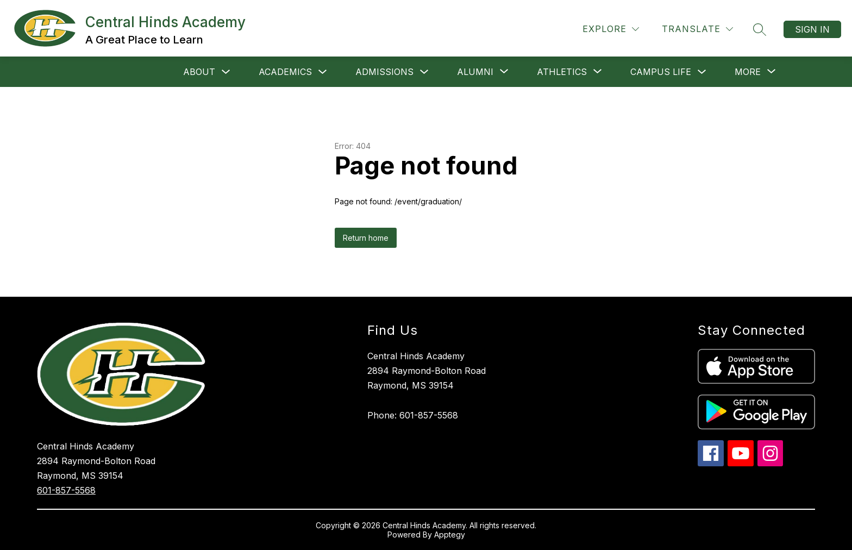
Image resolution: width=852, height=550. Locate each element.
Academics (285, 71)
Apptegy (449, 534)
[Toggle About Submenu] (226, 72)
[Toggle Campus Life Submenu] (702, 72)
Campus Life (660, 71)
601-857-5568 (66, 490)
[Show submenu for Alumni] (475, 71)
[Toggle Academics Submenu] (322, 72)
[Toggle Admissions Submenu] (424, 72)
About (199, 71)
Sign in (812, 29)
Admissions (384, 71)
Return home (366, 237)
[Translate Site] (697, 29)
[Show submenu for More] (748, 71)
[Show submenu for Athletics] (562, 71)
